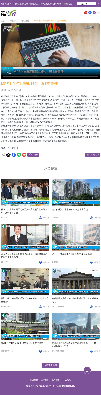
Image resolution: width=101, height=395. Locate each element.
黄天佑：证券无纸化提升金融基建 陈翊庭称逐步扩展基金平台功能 (24, 255)
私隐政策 (34, 380)
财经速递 (25, 20)
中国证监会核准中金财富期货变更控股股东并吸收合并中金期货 (42, 3)
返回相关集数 (92, 154)
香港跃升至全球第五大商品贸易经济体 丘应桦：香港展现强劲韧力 (75, 344)
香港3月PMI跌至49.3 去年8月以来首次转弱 (22, 343)
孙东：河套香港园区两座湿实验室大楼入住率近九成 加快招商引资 (24, 211)
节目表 (13, 20)
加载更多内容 (50, 365)
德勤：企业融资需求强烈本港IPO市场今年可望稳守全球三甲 (25, 300)
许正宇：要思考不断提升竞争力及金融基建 (72, 254)
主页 (3, 20)
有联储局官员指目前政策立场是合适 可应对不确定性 (75, 300)
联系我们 (56, 380)
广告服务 (67, 380)
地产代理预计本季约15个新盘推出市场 (70, 209)
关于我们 (45, 380)
